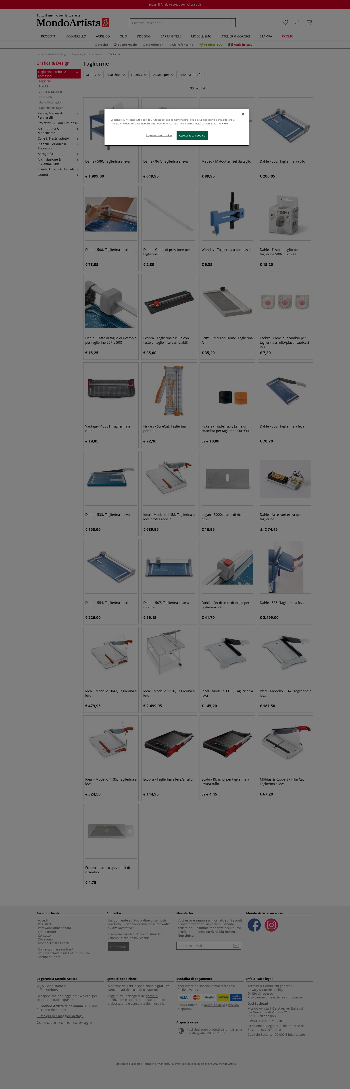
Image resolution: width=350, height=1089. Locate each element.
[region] (176, 127)
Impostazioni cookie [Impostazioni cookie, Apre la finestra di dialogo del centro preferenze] (159, 135)
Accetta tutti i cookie (192, 135)
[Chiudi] (243, 114)
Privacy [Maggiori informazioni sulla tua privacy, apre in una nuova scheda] (223, 123)
